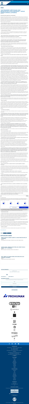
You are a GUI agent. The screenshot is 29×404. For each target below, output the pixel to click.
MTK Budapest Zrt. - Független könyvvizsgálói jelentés (14, 347)
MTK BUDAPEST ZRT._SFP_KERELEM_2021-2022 (14, 352)
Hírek (14, 359)
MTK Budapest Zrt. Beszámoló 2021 (14, 353)
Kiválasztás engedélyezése (14, 207)
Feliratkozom (14, 395)
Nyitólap (14, 358)
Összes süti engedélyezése (23, 207)
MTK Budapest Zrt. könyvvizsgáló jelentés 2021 (14, 354)
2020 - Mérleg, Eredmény (14, 349)
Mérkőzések (14, 361)
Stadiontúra (14, 370)
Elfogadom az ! (15, 285)
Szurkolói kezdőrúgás (14, 369)
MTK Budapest (14, 362)
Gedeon (14, 366)
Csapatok (14, 360)
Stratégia (14, 364)
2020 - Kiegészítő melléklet (14, 348)
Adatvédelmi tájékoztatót (16, 285)
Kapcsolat (14, 379)
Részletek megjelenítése (25, 205)
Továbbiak (14, 355)
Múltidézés (14, 363)
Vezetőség (14, 365)
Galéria (14, 367)
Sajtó (14, 371)
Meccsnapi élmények (14, 368)
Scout (14, 372)
